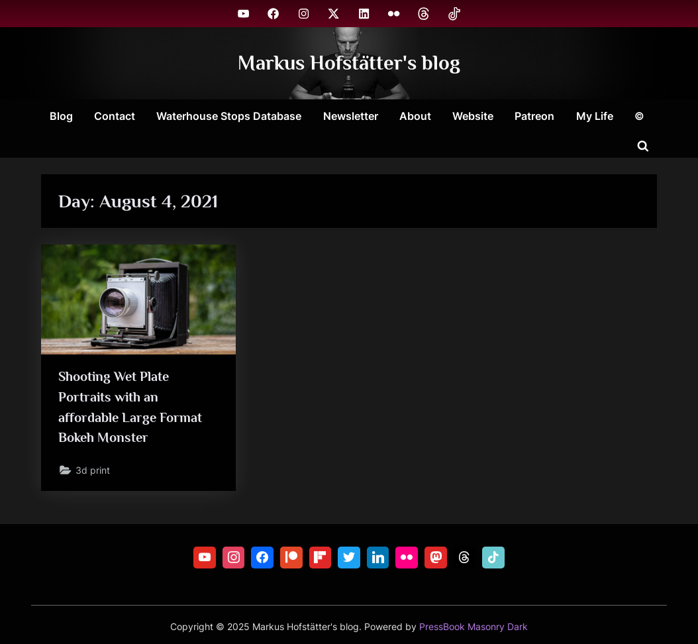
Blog (61, 116)
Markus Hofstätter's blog (349, 62)
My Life (594, 116)
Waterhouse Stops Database (228, 116)
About (415, 116)
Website (472, 116)
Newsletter (350, 116)
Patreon (534, 116)
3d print (92, 470)
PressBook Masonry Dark (473, 626)
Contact (114, 116)
